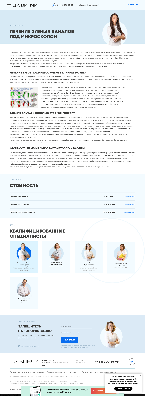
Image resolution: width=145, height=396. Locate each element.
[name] (76, 326)
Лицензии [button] (74, 372)
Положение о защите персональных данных (99, 372)
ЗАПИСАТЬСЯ (70, 340)
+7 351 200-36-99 (107, 362)
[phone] (76, 333)
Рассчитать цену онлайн (105, 391)
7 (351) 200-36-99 (65, 5)
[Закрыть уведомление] (140, 375)
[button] (129, 196)
